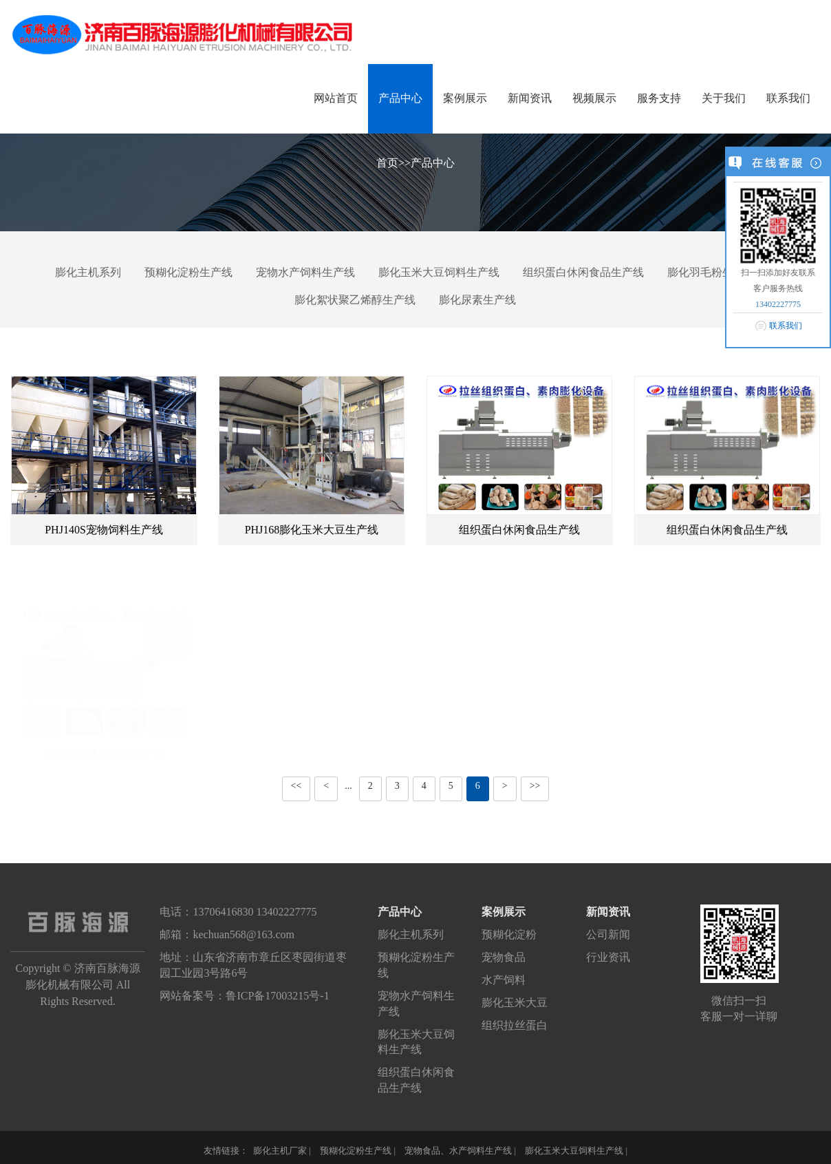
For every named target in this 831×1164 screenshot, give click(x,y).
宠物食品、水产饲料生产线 (458, 1150)
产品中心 (400, 98)
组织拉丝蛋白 (515, 1025)
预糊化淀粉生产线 (188, 272)
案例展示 (465, 98)
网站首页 (336, 98)
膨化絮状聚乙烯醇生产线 (355, 300)
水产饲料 (504, 980)
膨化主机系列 (88, 272)
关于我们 (724, 98)
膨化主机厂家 (280, 1150)
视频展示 (594, 98)
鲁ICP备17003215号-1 (277, 996)
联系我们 (788, 98)
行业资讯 (608, 957)
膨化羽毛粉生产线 (711, 272)
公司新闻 (608, 934)
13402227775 (778, 304)
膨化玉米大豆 (515, 1002)
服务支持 (659, 98)
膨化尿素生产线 (477, 300)
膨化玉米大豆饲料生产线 (438, 272)
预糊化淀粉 (509, 934)
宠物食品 (504, 957)
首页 (387, 163)
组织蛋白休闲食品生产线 (583, 272)
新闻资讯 (530, 98)
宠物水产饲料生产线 (305, 272)
